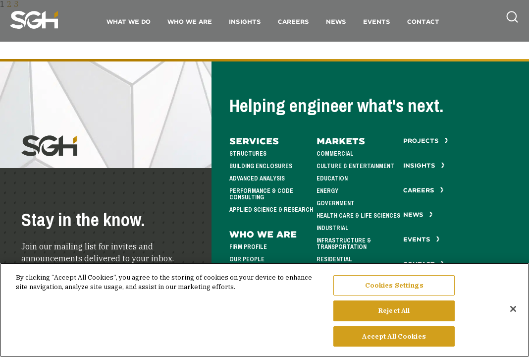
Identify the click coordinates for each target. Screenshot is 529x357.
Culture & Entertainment (355, 166)
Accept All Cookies (393, 342)
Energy (327, 191)
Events (376, 21)
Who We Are (189, 21)
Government (336, 203)
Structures (247, 154)
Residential (334, 259)
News (336, 21)
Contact (423, 21)
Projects (425, 140)
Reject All (394, 316)
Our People (246, 259)
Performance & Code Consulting (261, 194)
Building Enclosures (260, 166)
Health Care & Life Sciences (358, 216)
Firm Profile (248, 247)
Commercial (335, 154)
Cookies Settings (394, 291)
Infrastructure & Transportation (344, 244)
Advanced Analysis (257, 179)
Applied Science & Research (271, 210)
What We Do (128, 21)
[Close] (513, 315)
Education (332, 179)
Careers (293, 21)
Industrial (333, 228)
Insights (245, 21)
